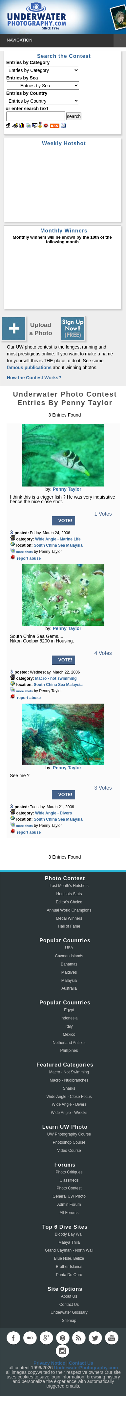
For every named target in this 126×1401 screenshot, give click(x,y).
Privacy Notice (49, 1363)
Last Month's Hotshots (69, 885)
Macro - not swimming (56, 678)
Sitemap (69, 1320)
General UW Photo (69, 1196)
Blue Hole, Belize (69, 1258)
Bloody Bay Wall (69, 1234)
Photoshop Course (69, 1142)
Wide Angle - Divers (53, 813)
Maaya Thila (69, 1242)
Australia (69, 988)
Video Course (69, 1150)
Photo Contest (68, 1188)
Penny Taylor (67, 489)
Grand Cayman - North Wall (69, 1250)
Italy (69, 1026)
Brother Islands (69, 1266)
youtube (111, 1337)
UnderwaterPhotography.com (86, 1367)
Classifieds (68, 1180)
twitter (95, 1337)
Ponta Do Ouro (69, 1275)
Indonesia (68, 1018)
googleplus (46, 1337)
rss (78, 1337)
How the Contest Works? (34, 377)
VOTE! (65, 520)
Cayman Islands (69, 956)
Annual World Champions (69, 910)
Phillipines (69, 1050)
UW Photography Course (69, 1134)
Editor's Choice (69, 902)
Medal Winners (69, 918)
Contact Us (69, 1304)
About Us (69, 1296)
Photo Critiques (68, 1172)
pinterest (62, 1337)
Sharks (69, 1088)
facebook (13, 1337)
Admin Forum (69, 1204)
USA (69, 948)
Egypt (69, 1010)
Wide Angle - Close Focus (69, 1096)
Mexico (69, 1034)
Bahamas (69, 964)
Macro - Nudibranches (69, 1080)
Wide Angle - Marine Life (58, 539)
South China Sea (49, 545)
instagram (62, 1351)
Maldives (69, 972)
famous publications (29, 367)
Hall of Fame (69, 926)
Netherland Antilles (68, 1042)
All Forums (69, 1212)
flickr (29, 1337)
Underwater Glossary (69, 1312)
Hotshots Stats (69, 894)
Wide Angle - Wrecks (69, 1112)
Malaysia (74, 545)
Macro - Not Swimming (69, 1072)
